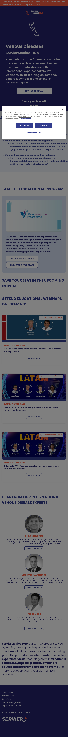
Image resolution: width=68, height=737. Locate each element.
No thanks (24, 125)
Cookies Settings (33, 133)
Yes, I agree (43, 125)
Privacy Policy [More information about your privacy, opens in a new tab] (25, 119)
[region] (34, 122)
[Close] (62, 109)
